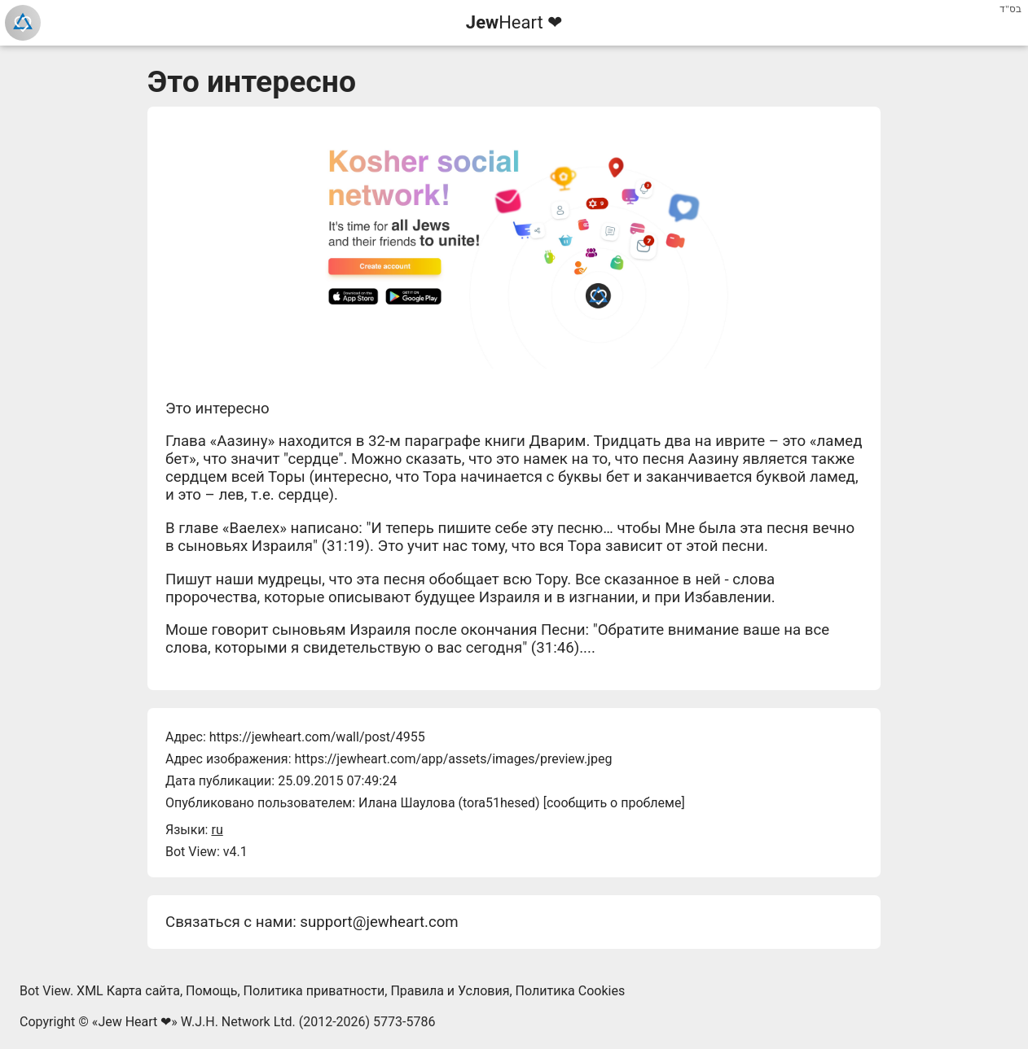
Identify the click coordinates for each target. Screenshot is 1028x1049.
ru (216, 829)
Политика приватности (314, 991)
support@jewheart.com (379, 922)
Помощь (211, 991)
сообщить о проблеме (614, 803)
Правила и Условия (449, 991)
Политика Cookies (571, 991)
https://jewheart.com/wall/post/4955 (317, 737)
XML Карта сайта (128, 991)
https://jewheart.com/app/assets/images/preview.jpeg (453, 759)
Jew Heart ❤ (134, 1021)
